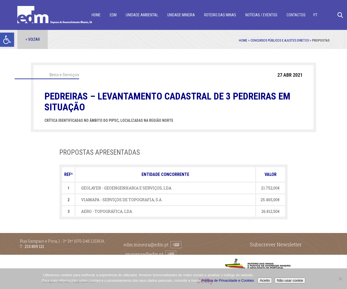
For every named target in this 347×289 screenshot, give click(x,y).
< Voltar (32, 39)
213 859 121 (34, 246)
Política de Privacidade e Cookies (227, 280)
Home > (244, 40)
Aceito (265, 280)
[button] (7, 40)
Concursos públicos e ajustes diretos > (281, 40)
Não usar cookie (290, 280)
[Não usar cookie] (340, 278)
